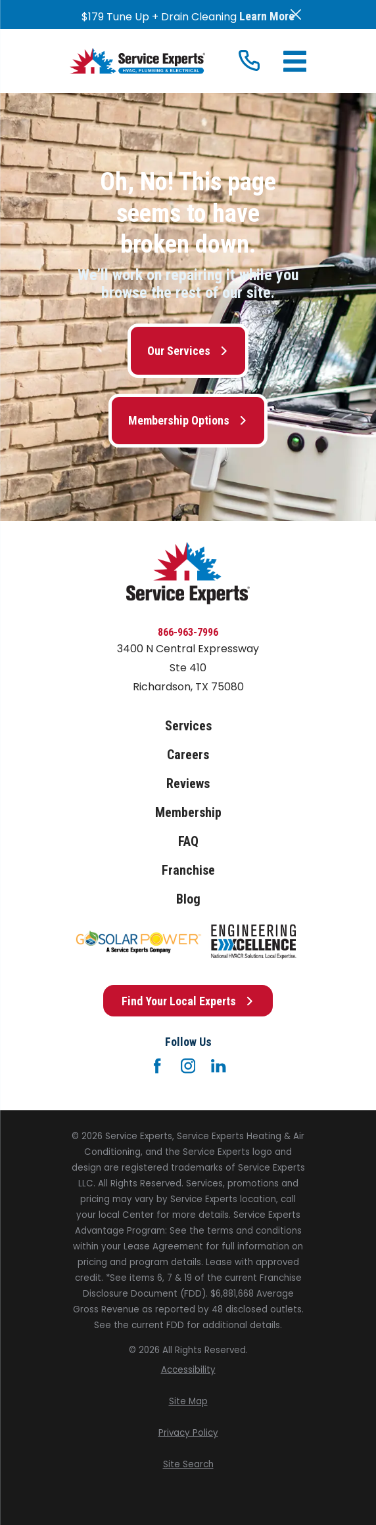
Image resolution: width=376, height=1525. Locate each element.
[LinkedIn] (218, 1065)
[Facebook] (157, 1065)
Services (188, 726)
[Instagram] (188, 1065)
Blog (188, 899)
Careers (188, 754)
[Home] (137, 61)
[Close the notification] (296, 14)
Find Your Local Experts (188, 1001)
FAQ (188, 841)
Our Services (187, 351)
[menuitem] (188, 1370)
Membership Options (187, 420)
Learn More (266, 16)
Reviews (188, 783)
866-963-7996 (188, 632)
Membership (188, 812)
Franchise (188, 870)
